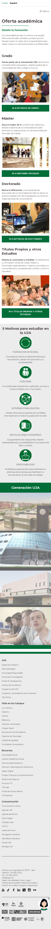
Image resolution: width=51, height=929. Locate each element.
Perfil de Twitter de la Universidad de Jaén (24, 890)
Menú (44, 11)
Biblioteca (6, 720)
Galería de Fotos (8, 830)
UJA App (5, 787)
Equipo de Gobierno (10, 665)
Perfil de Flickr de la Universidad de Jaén (34, 890)
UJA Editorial (7, 795)
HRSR (5, 912)
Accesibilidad (13, 880)
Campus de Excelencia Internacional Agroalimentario (13, 904)
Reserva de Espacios (10, 779)
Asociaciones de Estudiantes (14, 732)
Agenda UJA (7, 810)
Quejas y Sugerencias (28, 885)
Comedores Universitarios (12, 744)
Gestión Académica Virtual (13, 759)
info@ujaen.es (8, 878)
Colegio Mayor (8, 728)
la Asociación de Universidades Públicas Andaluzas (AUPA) (17, 919)
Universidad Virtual (9, 755)
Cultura (5, 716)
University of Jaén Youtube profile (3, 890)
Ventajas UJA (7, 847)
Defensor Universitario (11, 724)
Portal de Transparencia (11, 681)
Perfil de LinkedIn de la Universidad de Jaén (18, 890)
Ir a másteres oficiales (25, 173)
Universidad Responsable (12, 673)
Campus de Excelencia (11, 685)
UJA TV (5, 826)
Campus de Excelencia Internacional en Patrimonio (5, 904)
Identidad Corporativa (11, 838)
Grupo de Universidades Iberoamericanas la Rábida (29, 919)
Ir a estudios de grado (25, 108)
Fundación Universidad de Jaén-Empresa (19, 693)
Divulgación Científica (11, 834)
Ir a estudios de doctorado (25, 239)
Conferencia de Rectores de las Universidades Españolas (6, 919)
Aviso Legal (25, 880)
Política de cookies (29, 883)
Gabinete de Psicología (11, 736)
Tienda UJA (6, 843)
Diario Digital (7, 818)
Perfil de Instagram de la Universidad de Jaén (29, 890)
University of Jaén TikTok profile (8, 890)
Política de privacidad (10, 883)
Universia (34, 912)
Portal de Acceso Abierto (12, 791)
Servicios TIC (7, 783)
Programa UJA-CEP (10, 689)
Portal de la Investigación (12, 677)
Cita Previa (6, 697)
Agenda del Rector (10, 814)
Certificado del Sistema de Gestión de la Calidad (40, 919)
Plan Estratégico (9, 669)
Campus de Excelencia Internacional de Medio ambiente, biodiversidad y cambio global (21, 904)
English (5, 3)
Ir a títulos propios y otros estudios (25, 313)
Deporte (5, 712)
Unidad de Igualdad (10, 740)
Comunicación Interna (11, 806)
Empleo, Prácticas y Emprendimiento (17, 775)
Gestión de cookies (10, 885)
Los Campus (7, 708)
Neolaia (18, 912)
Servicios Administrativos (12, 763)
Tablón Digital (7, 771)
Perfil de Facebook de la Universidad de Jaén (13, 890)
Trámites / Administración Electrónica (17, 767)
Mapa (4, 880)
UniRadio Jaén (8, 822)
